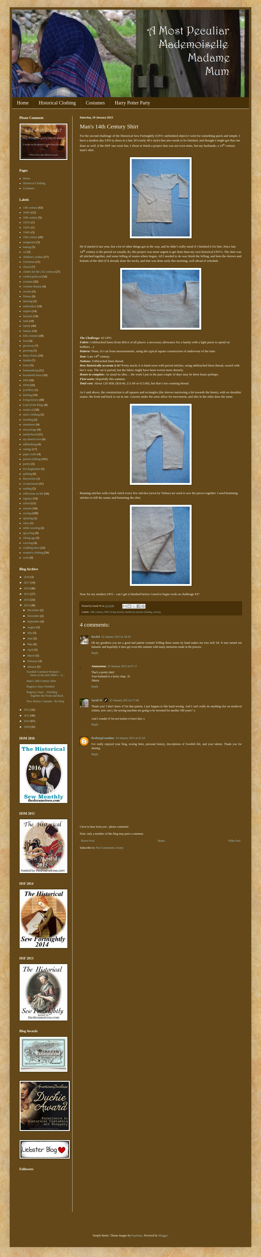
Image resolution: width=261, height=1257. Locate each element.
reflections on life (33, 493)
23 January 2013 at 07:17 (122, 666)
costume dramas (32, 286)
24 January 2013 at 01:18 (130, 738)
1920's (26, 227)
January (32, 666)
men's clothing (31, 414)
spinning (28, 518)
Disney (27, 296)
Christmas (29, 261)
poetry (26, 464)
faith (25, 321)
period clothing (144, 611)
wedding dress (31, 547)
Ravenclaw (29, 478)
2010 (27, 721)
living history (117, 611)
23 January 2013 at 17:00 (124, 700)
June (30, 638)
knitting (27, 395)
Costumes (95, 102)
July (30, 633)
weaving (28, 543)
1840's (26, 212)
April (30, 649)
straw (26, 523)
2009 (27, 727)
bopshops (136, 1235)
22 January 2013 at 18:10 (115, 636)
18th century (30, 217)
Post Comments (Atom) (109, 847)
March (31, 655)
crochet (27, 291)
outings (27, 449)
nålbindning (30, 444)
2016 (27, 588)
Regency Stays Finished (40, 686)
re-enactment (30, 483)
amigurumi (29, 242)
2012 (27, 709)
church (27, 267)
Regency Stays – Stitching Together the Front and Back (45, 693)
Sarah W (96, 700)
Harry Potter (30, 355)
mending (28, 419)
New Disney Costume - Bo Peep (45, 701)
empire (27, 311)
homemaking (30, 370)
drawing (27, 301)
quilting (27, 473)
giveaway (28, 345)
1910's (26, 222)
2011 (27, 715)
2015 (27, 594)
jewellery (28, 390)
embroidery (29, 306)
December (33, 610)
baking (27, 247)
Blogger (162, 1235)
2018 (27, 577)
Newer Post (87, 840)
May (30, 644)
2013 (27, 605)
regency (27, 498)
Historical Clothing (57, 102)
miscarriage (29, 429)
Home (23, 102)
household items (32, 375)
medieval (130, 611)
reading (27, 488)
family (26, 326)
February (32, 661)
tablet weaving (31, 528)
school (26, 503)
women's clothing (33, 552)
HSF (106, 611)
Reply (94, 653)
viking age (29, 538)
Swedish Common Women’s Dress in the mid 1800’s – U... (46, 673)
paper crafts (29, 454)
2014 (27, 599)
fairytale (28, 316)
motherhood (30, 434)
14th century (96, 611)
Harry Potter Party (132, 102)
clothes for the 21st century (39, 271)
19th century (30, 237)
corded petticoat (32, 276)
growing (28, 350)
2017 (27, 582)
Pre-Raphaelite (31, 469)
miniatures (29, 424)
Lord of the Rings (33, 405)
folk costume (30, 335)
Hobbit (27, 360)
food (25, 341)
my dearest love (32, 439)
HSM (26, 385)
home (26, 365)
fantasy (27, 331)
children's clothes (33, 257)
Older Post (234, 840)
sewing (157, 611)
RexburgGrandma (102, 738)
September (33, 621)
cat (24, 252)
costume (28, 281)
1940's (26, 232)
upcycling (28, 533)
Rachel (95, 636)
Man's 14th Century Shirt (41, 681)
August (31, 627)
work (26, 557)
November (33, 616)
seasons (27, 508)
